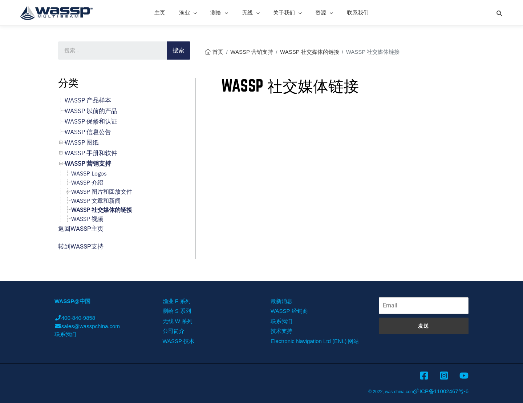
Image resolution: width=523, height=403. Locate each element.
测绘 (222, 12)
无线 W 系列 (178, 321)
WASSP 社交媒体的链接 (309, 52)
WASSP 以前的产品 (91, 111)
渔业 (193, 12)
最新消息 (281, 301)
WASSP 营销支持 (251, 52)
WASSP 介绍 (87, 182)
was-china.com (399, 391)
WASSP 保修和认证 (91, 121)
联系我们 (350, 12)
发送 (423, 326)
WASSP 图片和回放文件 (101, 191)
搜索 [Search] (178, 50)
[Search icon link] (499, 12)
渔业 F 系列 (177, 301)
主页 (168, 12)
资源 (319, 12)
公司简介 (174, 331)
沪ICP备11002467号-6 (441, 391)
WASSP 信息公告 (88, 132)
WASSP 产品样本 (88, 100)
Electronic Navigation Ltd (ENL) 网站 (315, 341)
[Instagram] (444, 375)
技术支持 (281, 331)
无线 (251, 12)
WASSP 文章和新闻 (96, 200)
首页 (217, 52)
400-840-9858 (74, 318)
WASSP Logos (89, 173)
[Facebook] (424, 375)
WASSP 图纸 (82, 142)
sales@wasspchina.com (87, 326)
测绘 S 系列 (177, 311)
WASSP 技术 (179, 341)
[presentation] (198, 12)
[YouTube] (464, 375)
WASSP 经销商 (289, 311)
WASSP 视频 (87, 218)
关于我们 (285, 12)
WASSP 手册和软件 (91, 153)
